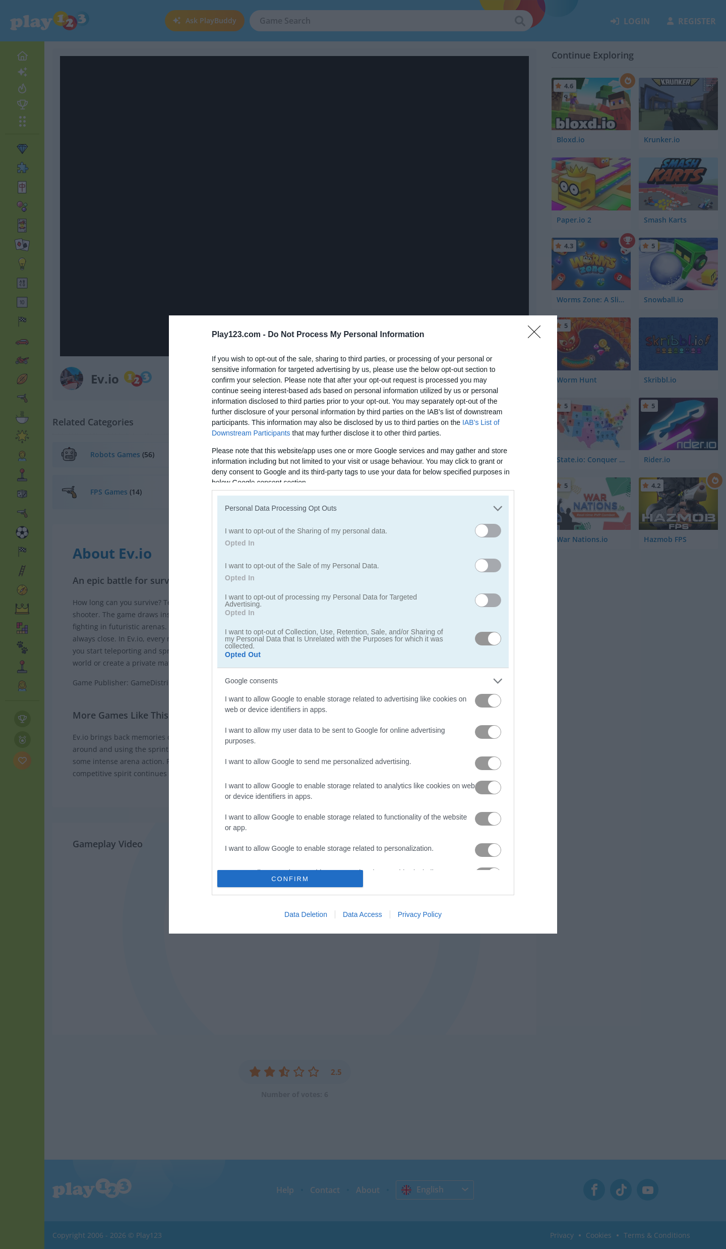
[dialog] (363, 624)
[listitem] (363, 508)
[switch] (488, 530)
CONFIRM (290, 879)
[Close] (537, 335)
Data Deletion (305, 914)
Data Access (362, 914)
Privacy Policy (420, 914)
